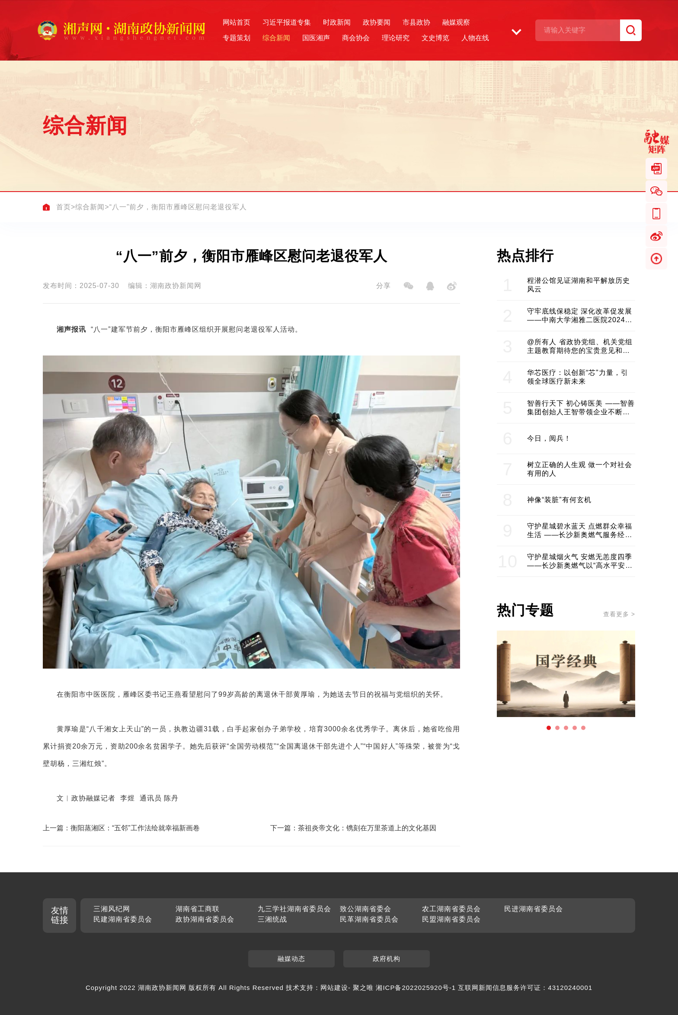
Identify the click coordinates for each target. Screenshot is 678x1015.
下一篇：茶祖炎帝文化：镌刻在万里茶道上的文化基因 (353, 828)
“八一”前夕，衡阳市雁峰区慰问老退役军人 (178, 207)
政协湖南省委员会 (205, 919)
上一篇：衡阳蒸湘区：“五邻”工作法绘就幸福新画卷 (121, 828)
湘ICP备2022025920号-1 (416, 987)
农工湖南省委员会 (451, 909)
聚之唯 (363, 987)
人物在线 (475, 38)
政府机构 (386, 958)
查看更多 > (619, 614)
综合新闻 (276, 38)
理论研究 (395, 38)
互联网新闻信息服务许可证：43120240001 (525, 987)
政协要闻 (376, 22)
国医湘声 (316, 38)
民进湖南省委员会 (533, 909)
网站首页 (236, 22)
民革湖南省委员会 (369, 919)
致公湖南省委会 (365, 909)
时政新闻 (337, 22)
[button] (549, 728)
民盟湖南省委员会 (451, 919)
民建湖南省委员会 (122, 919)
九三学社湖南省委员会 (294, 909)
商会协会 (356, 38)
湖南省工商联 (198, 909)
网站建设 (334, 987)
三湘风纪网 (111, 909)
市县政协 (416, 22)
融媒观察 (456, 22)
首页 (63, 207)
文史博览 (435, 38)
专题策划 (236, 38)
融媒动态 (291, 958)
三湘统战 (272, 919)
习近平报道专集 (286, 22)
